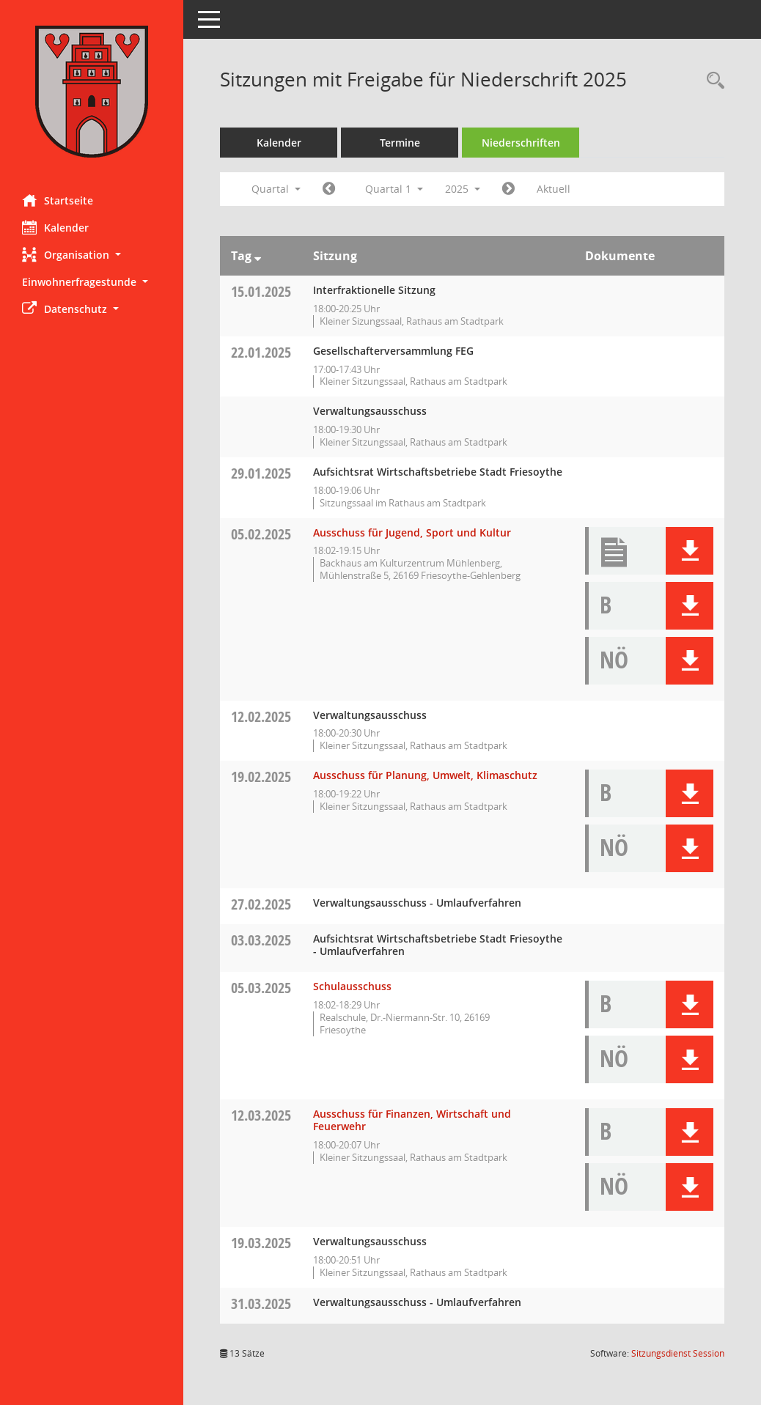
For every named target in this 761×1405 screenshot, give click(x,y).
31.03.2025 (261, 1303)
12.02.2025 (261, 716)
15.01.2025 (261, 291)
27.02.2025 (261, 904)
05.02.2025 (261, 534)
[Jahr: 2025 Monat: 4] (508, 189)
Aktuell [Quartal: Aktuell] (553, 189)
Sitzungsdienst (677, 1353)
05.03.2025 (261, 987)
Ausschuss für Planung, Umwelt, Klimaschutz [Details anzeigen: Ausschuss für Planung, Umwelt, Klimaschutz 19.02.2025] (425, 775)
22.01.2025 (261, 352)
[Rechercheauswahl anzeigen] (711, 81)
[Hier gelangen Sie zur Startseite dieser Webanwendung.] (91, 92)
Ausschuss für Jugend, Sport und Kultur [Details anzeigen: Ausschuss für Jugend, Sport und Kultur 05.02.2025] (412, 532)
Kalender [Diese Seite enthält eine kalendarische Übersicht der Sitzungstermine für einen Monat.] (55, 227)
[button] (91, 254)
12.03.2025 (261, 1115)
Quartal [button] (276, 189)
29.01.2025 (261, 473)
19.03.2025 (261, 1243)
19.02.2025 (261, 776)
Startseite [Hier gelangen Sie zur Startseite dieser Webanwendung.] (57, 200)
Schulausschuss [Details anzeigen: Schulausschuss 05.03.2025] (352, 986)
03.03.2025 (261, 940)
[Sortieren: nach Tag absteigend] (257, 256)
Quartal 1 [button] (394, 189)
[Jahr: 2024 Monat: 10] (329, 189)
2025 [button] (462, 189)
